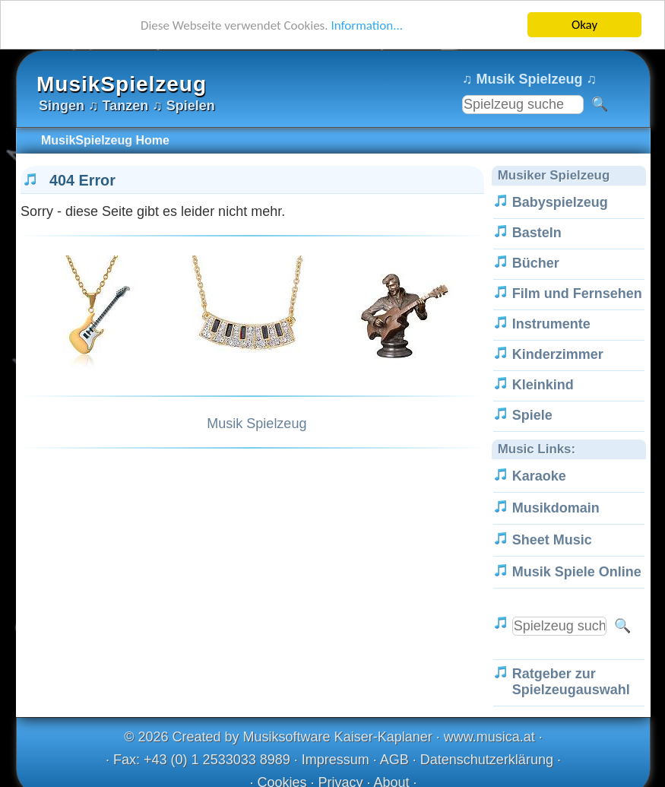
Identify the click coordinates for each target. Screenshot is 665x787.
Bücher (535, 263)
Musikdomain (556, 508)
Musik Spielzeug (256, 423)
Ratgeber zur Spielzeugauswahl (571, 681)
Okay (584, 25)
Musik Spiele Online (576, 571)
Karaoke (539, 476)
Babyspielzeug (560, 202)
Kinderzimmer (557, 354)
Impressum (335, 759)
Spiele (532, 415)
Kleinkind (543, 384)
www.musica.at (489, 736)
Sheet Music (552, 539)
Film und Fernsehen (577, 293)
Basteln (537, 232)
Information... (367, 25)
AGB (394, 759)
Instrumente (551, 324)
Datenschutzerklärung (486, 759)
